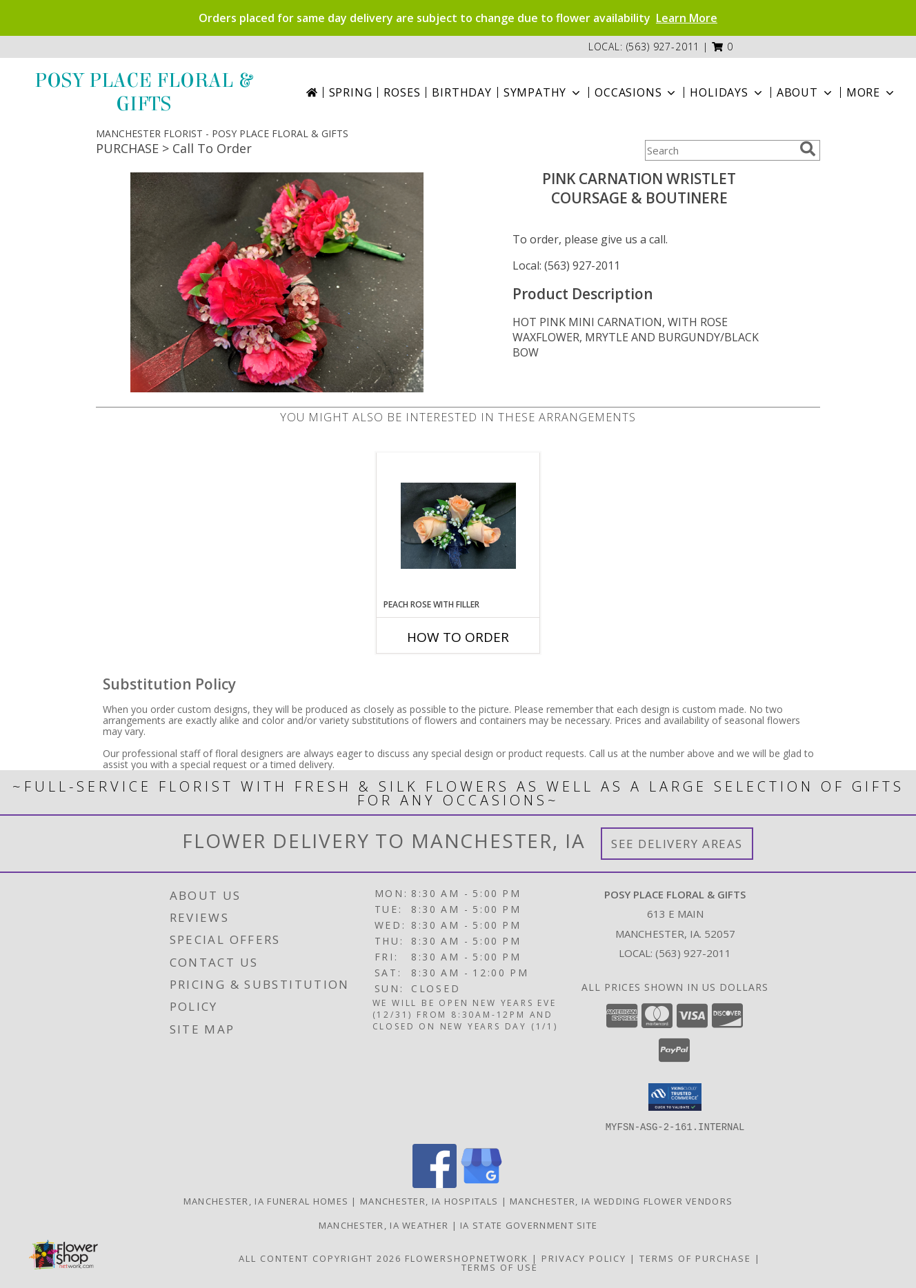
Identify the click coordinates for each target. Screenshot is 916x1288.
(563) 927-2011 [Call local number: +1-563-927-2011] (663, 46)
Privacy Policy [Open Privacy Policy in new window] (583, 1257)
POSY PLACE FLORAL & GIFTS (143, 92)
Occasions (636, 92)
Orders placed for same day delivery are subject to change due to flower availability (458, 18)
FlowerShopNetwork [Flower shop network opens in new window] (466, 1257)
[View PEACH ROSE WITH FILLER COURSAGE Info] (458, 526)
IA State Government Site (528, 1224)
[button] (722, 46)
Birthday (461, 92)
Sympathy (543, 92)
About (806, 92)
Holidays (727, 92)
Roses (402, 92)
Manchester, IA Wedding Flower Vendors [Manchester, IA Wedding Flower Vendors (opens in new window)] (621, 1200)
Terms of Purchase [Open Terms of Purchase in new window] (695, 1257)
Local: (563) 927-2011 (566, 265)
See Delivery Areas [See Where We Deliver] (677, 844)
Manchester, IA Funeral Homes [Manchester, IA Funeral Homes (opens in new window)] (265, 1200)
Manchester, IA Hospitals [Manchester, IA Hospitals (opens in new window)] (429, 1200)
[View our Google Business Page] (481, 1183)
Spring (350, 92)
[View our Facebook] (434, 1183)
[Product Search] (719, 150)
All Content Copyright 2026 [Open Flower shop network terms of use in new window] (320, 1257)
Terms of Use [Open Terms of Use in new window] (499, 1266)
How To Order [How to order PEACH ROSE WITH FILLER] (458, 637)
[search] (807, 149)
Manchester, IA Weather (384, 1224)
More (871, 92)
